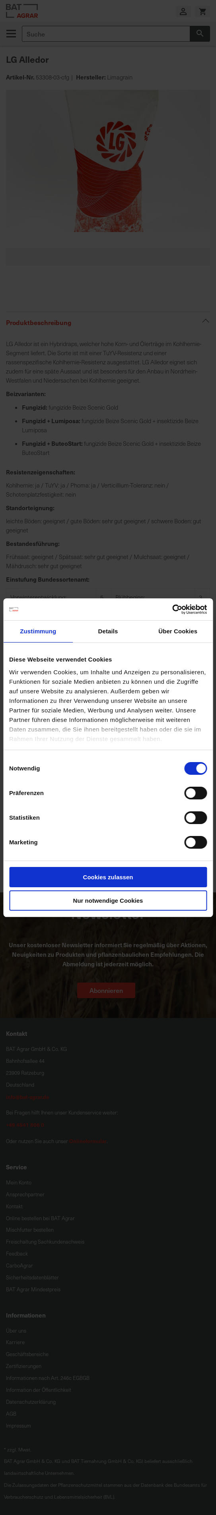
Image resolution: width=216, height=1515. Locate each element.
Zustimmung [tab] (38, 631)
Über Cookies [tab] (177, 631)
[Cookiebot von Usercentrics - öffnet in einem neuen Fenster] (172, 609)
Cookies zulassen (108, 877)
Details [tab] (108, 631)
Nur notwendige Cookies (108, 900)
